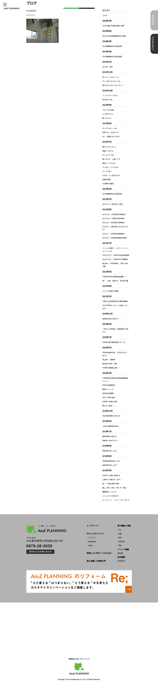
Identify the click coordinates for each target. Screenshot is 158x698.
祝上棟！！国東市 (109, 365)
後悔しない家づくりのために (99, 565)
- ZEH (119, 542)
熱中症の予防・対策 (110, 369)
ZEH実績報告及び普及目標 (112, 46)
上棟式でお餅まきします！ (112, 485)
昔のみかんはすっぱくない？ (113, 85)
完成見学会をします (110, 456)
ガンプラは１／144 (109, 128)
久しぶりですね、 (109, 155)
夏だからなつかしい (110, 146)
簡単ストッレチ (108, 395)
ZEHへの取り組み (109, 403)
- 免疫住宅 (121, 553)
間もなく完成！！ (109, 411)
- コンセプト (91, 549)
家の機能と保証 (124, 537)
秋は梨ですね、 (108, 99)
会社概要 (121, 569)
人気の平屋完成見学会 (111, 432)
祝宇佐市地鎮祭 (108, 399)
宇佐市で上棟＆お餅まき (111, 481)
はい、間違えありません (111, 136)
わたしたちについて (95, 545)
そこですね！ (107, 171)
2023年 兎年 (107, 66)
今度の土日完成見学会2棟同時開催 (115, 307)
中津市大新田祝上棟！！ (111, 373)
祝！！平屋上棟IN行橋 (111, 489)
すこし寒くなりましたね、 (112, 81)
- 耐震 (119, 546)
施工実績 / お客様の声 (96, 573)
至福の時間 (106, 179)
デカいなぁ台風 (108, 110)
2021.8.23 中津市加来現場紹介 (114, 214)
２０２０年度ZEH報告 (110, 297)
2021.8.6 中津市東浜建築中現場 (115, 237)
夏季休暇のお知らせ (110, 442)
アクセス (121, 573)
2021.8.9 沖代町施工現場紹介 (114, 222)
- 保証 (119, 557)
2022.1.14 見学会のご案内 (113, 204)
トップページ (92, 537)
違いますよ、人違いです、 (112, 159)
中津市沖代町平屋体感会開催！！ (115, 279)
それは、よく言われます (111, 175)
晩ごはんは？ (107, 118)
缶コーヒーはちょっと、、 (112, 77)
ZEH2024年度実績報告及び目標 (114, 36)
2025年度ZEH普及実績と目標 (113, 25)
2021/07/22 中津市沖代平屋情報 (115, 262)
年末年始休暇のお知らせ (111, 421)
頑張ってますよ (108, 151)
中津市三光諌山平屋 (110, 407)
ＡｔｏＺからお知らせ (111, 505)
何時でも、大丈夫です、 (111, 132)
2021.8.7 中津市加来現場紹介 (114, 233)
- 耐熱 (119, 549)
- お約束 (90, 557)
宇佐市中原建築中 (109, 391)
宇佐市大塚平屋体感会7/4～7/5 (114, 348)
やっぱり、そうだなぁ (110, 167)
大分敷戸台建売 (108, 183)
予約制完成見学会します (111, 467)
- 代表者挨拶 (91, 553)
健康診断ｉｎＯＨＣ (110, 500)
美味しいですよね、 (110, 163)
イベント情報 (123, 561)
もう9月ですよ (108, 114)
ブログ (104, 15)
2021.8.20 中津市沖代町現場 (113, 218)
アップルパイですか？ (111, 95)
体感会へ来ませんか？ (111, 446)
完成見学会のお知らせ (111, 324)
